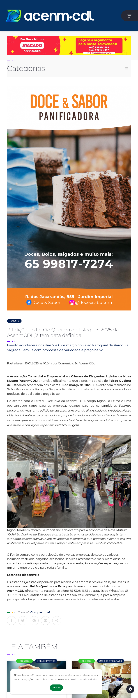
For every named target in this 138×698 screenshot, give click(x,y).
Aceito (56, 687)
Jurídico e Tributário (110, 661)
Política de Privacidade (83, 679)
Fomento (14, 321)
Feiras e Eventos (46, 661)
